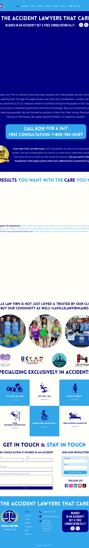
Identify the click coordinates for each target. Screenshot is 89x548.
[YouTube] (80, 485)
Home (27, 512)
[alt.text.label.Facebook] (68, 6)
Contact (28, 534)
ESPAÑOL (28, 515)
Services (28, 523)
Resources (28, 527)
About (27, 519)
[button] (45, 331)
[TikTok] (79, 6)
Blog (26, 530)
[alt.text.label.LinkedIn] (76, 6)
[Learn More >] (14, 400)
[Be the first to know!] (75, 472)
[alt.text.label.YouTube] (71, 6)
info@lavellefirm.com (51, 516)
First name (67, 458)
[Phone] (40, 512)
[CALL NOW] (81, 25)
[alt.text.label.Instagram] (74, 6)
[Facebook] (66, 485)
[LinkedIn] (75, 485)
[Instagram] (71, 485)
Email (27, 457)
